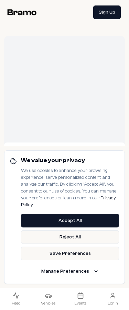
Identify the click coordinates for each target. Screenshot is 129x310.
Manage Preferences (70, 271)
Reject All (70, 237)
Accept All (70, 220)
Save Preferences (70, 253)
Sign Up (107, 12)
